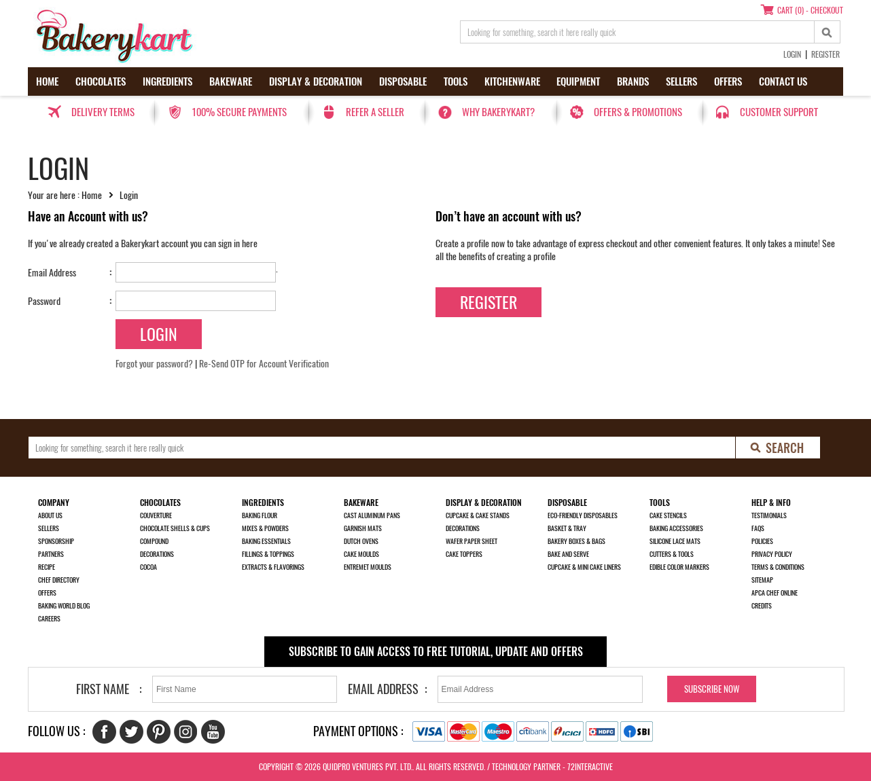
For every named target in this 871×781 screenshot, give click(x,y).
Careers (49, 618)
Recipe (46, 567)
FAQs (757, 528)
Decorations (157, 554)
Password (44, 301)
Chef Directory (58, 580)
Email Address (52, 272)
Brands (633, 81)
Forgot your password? (154, 363)
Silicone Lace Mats (675, 541)
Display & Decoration (315, 81)
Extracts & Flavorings (273, 567)
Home (47, 81)
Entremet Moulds (367, 567)
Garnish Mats (363, 528)
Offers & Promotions (638, 112)
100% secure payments (239, 112)
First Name (102, 688)
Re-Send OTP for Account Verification (264, 363)
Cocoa (148, 567)
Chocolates (100, 81)
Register (825, 54)
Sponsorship (56, 541)
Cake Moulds (361, 554)
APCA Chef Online (774, 593)
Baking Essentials (266, 541)
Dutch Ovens (361, 541)
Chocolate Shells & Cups (175, 528)
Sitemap (762, 580)
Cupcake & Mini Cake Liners (584, 567)
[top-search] (827, 31)
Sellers (681, 81)
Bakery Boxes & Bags (576, 541)
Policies (762, 541)
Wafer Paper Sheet (471, 541)
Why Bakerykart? (498, 112)
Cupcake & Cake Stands (478, 515)
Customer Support (779, 112)
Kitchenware (512, 81)
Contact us (783, 81)
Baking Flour (259, 515)
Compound (154, 541)
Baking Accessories (676, 528)
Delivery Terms (103, 112)
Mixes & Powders (265, 528)
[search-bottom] (778, 447)
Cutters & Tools (672, 554)
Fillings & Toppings (268, 554)
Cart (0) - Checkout (810, 10)
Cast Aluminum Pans (372, 515)
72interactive (590, 766)
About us (50, 515)
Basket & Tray (567, 528)
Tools (455, 81)
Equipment (578, 81)
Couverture (156, 515)
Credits (761, 606)
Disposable (403, 81)
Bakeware (230, 81)
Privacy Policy (771, 554)
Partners (51, 554)
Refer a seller (375, 112)
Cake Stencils (668, 515)
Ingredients (167, 81)
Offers (728, 81)
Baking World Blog (64, 606)
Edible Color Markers (679, 567)
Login (792, 54)
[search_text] (637, 31)
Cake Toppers (464, 554)
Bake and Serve (568, 554)
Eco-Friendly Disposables (583, 515)
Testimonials (769, 515)
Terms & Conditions (777, 567)
